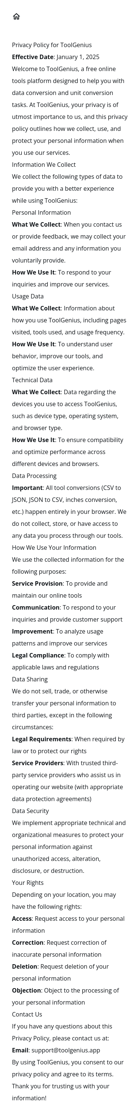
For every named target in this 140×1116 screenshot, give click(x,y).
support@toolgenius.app (65, 1050)
